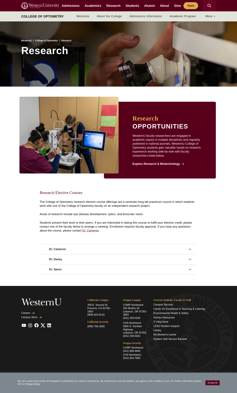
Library (157, 330)
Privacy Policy (33, 384)
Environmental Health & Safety (171, 313)
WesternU (26, 40)
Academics (93, 5)
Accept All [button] (212, 382)
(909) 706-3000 (96, 326)
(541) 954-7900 (131, 358)
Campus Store (31, 317)
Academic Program (183, 16)
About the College (109, 16)
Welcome (82, 16)
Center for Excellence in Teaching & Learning (179, 309)
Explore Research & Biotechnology (158, 163)
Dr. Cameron (90, 230)
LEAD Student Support (166, 326)
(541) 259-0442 (131, 336)
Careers (28, 313)
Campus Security (163, 304)
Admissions (71, 5)
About (164, 5)
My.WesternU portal (164, 334)
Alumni (149, 5)
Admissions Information (145, 16)
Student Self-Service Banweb (170, 339)
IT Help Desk (160, 321)
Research (113, 5)
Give (177, 5)
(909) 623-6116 (96, 314)
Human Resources (164, 317)
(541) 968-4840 (131, 351)
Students (132, 5)
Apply (190, 5)
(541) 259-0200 (131, 318)
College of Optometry (42, 16)
